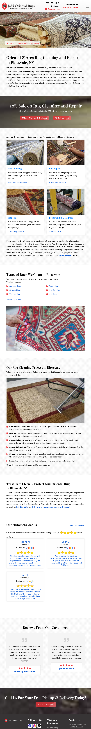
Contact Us (52, 9)
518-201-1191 (70, 7)
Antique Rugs (15, 286)
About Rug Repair (57, 182)
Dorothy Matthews (24, 671)
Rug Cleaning (15, 168)
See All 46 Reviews (77, 525)
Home (10, 43)
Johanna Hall (66, 668)
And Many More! (13, 299)
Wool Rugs (54, 286)
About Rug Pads (16, 231)
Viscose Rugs (14, 294)
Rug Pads (12, 217)
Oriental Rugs (15, 290)
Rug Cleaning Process (18, 182)
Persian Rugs (54, 290)
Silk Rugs (53, 294)
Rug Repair (54, 168)
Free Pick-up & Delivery (35, 118)
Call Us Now (63, 118)
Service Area (22, 43)
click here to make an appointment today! (50, 507)
